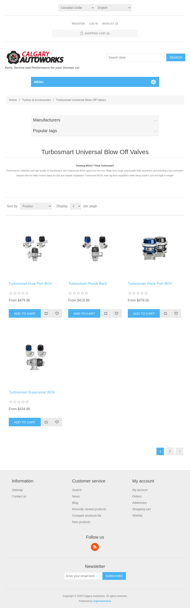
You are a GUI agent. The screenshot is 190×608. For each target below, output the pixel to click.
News (76, 496)
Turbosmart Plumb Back (87, 284)
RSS (95, 547)
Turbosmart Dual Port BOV (30, 284)
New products (81, 522)
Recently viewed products (89, 509)
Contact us (19, 496)
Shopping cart (141, 509)
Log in (93, 23)
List (180, 206)
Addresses (139, 502)
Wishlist (137, 515)
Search (77, 490)
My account (140, 490)
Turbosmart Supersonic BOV (32, 392)
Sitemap (17, 490)
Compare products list (86, 515)
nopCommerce (102, 601)
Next (179, 451)
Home (13, 100)
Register (78, 23)
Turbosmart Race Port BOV (150, 284)
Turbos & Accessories (36, 100)
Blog (75, 502)
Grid (172, 206)
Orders (136, 496)
